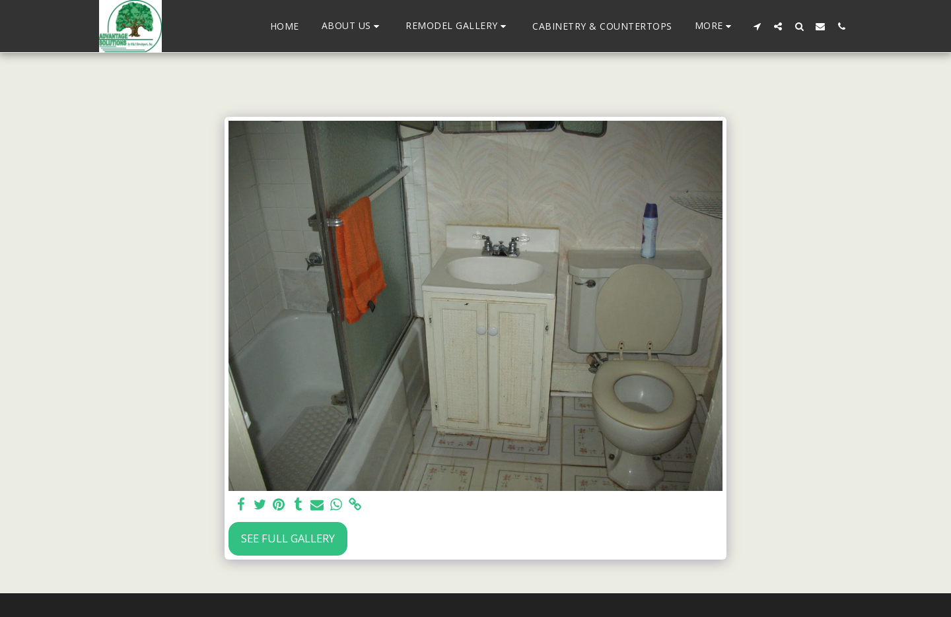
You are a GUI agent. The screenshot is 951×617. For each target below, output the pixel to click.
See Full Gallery (288, 538)
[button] (352, 26)
